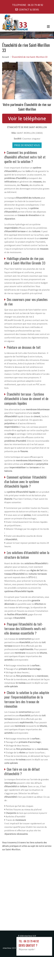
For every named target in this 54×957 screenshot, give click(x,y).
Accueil (5, 56)
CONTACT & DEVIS (29, 9)
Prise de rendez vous (27, 145)
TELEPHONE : (27, 5)
